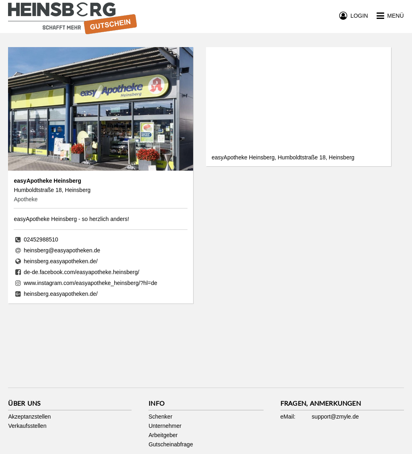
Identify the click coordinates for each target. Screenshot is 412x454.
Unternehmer (164, 426)
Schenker (160, 416)
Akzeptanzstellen (29, 416)
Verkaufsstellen (27, 426)
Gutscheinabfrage (170, 444)
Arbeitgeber (162, 435)
